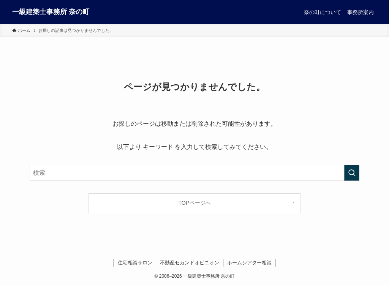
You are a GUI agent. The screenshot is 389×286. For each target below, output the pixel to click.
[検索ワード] (194, 173)
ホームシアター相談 (249, 262)
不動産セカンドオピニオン (189, 262)
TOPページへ (194, 203)
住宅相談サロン (135, 262)
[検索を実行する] (351, 173)
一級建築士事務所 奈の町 (50, 12)
